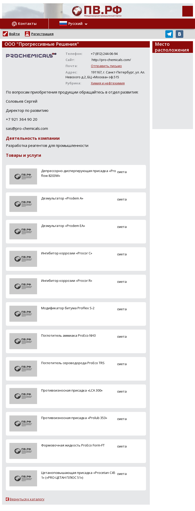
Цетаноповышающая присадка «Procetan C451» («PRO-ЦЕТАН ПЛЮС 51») (78, 475)
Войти (14, 34)
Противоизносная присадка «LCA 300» (72, 390)
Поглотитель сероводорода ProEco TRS (73, 363)
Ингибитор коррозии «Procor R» (66, 280)
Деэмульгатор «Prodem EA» (63, 225)
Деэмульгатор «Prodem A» (62, 198)
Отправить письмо (106, 66)
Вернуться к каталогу (27, 499)
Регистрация (42, 34)
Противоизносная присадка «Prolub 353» (74, 417)
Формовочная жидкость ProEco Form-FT (73, 445)
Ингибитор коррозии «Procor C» (66, 253)
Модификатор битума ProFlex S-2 (67, 308)
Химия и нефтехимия (108, 83)
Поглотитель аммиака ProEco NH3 (68, 335)
